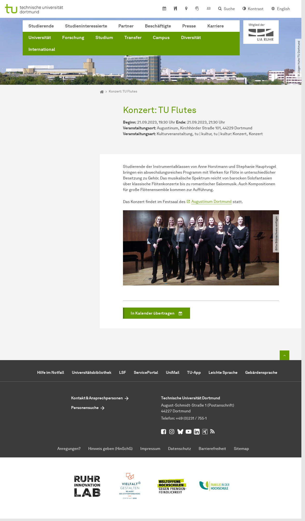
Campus (161, 37)
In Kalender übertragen (160, 314)
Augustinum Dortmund (211, 201)
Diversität (191, 37)
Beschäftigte (158, 26)
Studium (104, 37)
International (41, 49)
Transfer (133, 37)
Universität (39, 37)
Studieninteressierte (86, 26)
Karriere (215, 26)
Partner (126, 26)
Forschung (73, 37)
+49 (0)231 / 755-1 (191, 418)
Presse (189, 26)
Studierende (41, 26)
